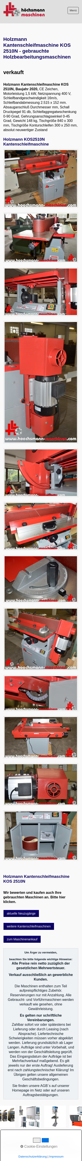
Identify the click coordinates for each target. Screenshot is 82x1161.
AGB (6, 1142)
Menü (73, 10)
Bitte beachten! (22, 1142)
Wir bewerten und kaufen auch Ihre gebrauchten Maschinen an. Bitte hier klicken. (34, 897)
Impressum (42, 1142)
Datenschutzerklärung (17, 1147)
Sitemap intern (61, 1142)
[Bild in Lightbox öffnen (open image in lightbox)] (40, 178)
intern (38, 1147)
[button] (21, 913)
